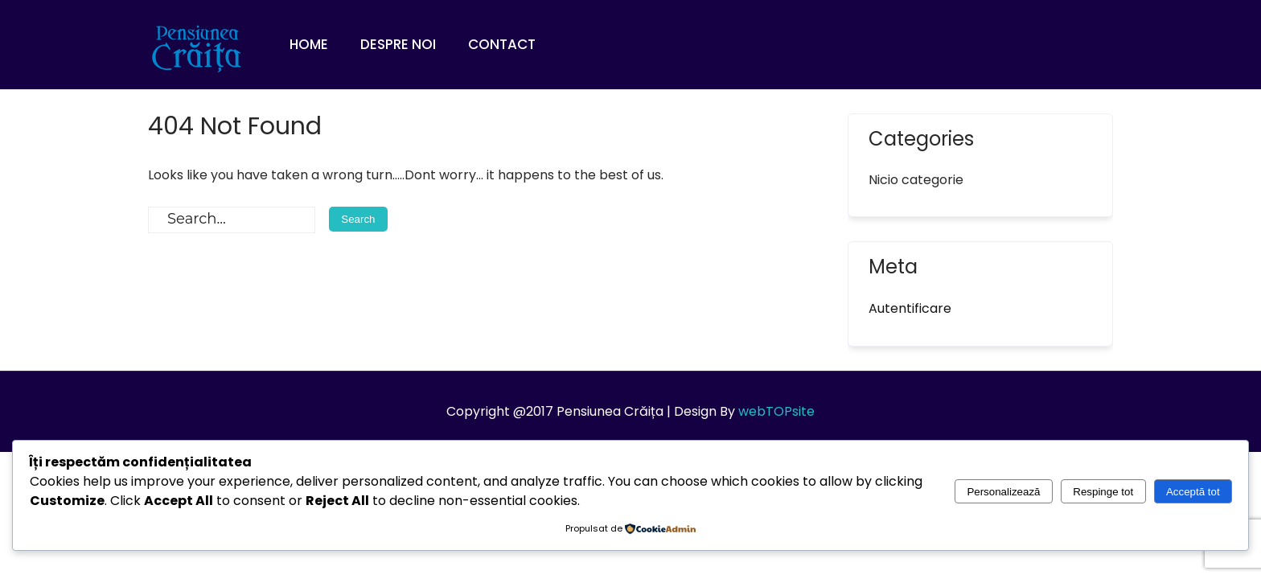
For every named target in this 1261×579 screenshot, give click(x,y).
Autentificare (910, 308)
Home (309, 44)
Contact (502, 44)
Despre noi (398, 44)
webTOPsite (776, 411)
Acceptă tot (1193, 492)
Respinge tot (1103, 492)
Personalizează (1003, 492)
